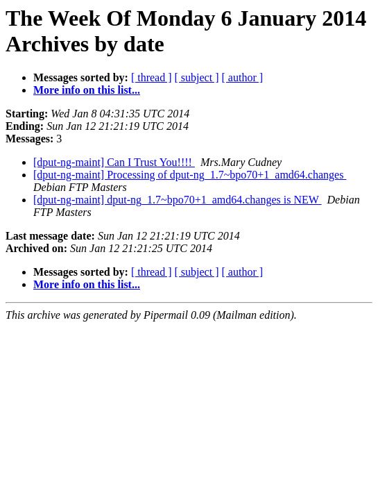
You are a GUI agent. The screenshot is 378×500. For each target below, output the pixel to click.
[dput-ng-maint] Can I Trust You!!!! (114, 162)
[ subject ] (197, 77)
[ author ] (243, 77)
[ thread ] (151, 77)
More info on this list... (86, 90)
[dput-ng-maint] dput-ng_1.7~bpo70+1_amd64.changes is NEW (177, 200)
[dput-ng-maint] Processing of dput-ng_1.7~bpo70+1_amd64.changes (189, 175)
